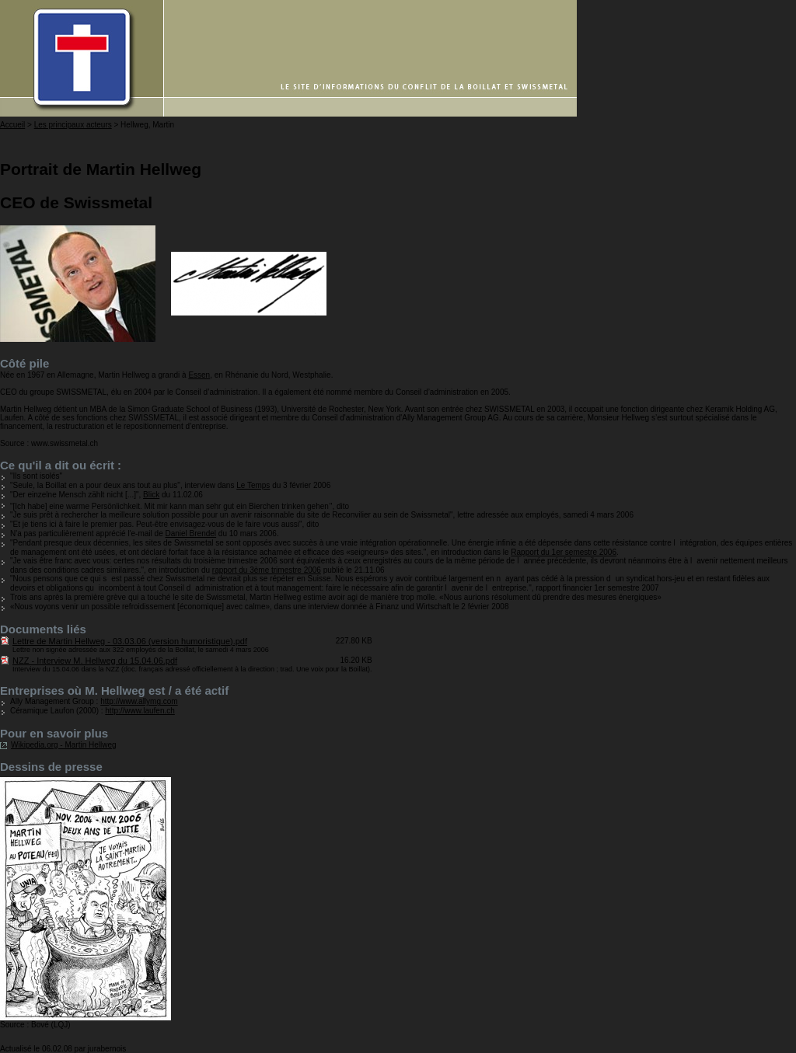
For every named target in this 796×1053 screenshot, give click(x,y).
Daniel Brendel (190, 533)
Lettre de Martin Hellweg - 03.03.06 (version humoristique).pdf (129, 641)
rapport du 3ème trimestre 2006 (266, 570)
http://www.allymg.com (138, 701)
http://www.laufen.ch (140, 710)
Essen (199, 375)
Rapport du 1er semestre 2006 (563, 552)
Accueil (12, 124)
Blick (151, 494)
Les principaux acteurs (73, 124)
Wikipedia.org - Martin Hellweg (64, 745)
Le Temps (253, 485)
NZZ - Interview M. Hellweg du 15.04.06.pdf (94, 660)
